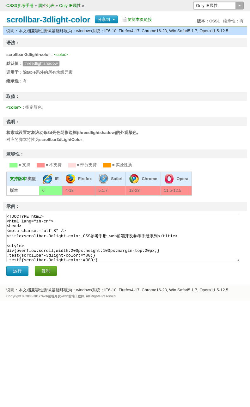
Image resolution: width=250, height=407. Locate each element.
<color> (61, 54)
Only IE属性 (70, 5)
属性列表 (46, 5)
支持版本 (18, 178)
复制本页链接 (139, 19)
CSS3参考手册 (20, 5)
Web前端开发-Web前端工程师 (62, 305)
